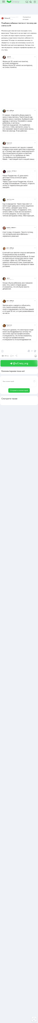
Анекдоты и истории (27, 18)
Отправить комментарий (19, 390)
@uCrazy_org (19, 363)
